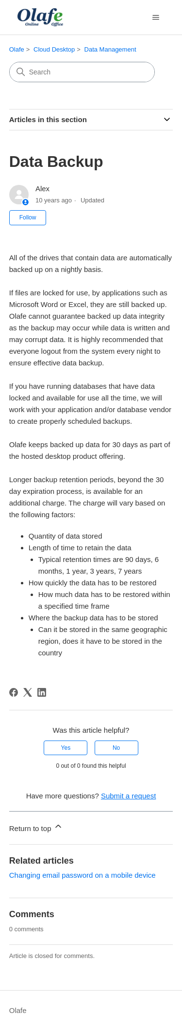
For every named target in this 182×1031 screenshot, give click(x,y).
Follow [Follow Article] (27, 217)
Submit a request (128, 796)
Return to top (36, 826)
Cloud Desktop (54, 49)
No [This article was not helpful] (116, 747)
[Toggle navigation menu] (155, 17)
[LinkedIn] (41, 692)
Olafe (16, 49)
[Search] (82, 72)
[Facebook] (13, 692)
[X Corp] (27, 692)
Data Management (110, 49)
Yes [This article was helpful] (66, 747)
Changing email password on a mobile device (82, 875)
